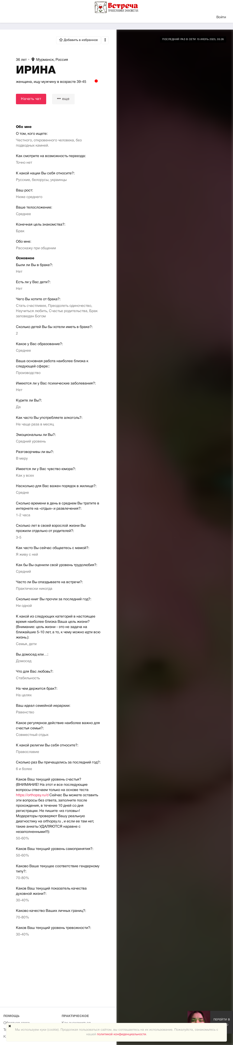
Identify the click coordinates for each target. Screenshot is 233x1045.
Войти (221, 17)
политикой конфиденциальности (121, 1034)
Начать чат (31, 99)
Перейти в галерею (221, 1022)
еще (63, 99)
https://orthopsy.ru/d (32, 795)
